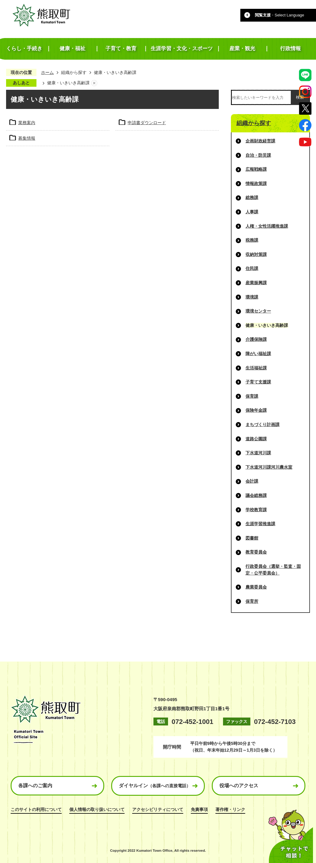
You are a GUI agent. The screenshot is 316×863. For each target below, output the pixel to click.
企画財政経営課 (260, 140)
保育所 (252, 601)
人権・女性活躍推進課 (267, 226)
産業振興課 (256, 282)
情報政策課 (256, 183)
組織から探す (74, 72)
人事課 (252, 211)
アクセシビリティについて (157, 809)
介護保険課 (256, 339)
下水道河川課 (258, 452)
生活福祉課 (256, 367)
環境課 (252, 297)
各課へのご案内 (35, 785)
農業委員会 (256, 587)
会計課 (252, 481)
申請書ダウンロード (147, 122)
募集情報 (26, 138)
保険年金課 (256, 410)
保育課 (252, 396)
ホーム (47, 72)
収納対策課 (256, 254)
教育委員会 (256, 552)
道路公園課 (256, 438)
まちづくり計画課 (263, 424)
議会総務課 (256, 495)
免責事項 (199, 809)
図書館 (252, 538)
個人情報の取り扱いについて (97, 809)
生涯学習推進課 (260, 523)
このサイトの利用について (36, 809)
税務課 (252, 240)
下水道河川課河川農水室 (269, 467)
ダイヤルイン (155, 785)
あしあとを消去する (94, 83)
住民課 (252, 268)
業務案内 (26, 122)
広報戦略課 (256, 169)
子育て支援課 (258, 381)
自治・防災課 (258, 155)
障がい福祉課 (258, 353)
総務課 (252, 197)
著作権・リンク (230, 809)
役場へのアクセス (238, 785)
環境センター (258, 311)
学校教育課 (256, 509)
